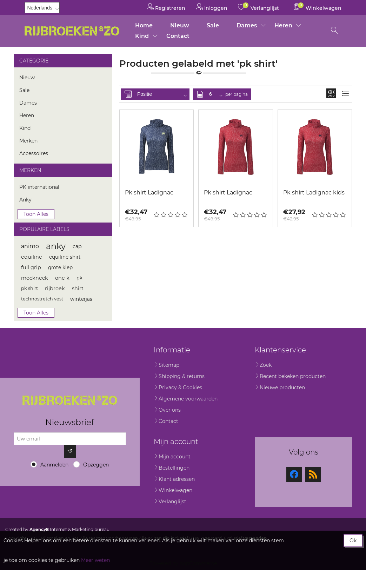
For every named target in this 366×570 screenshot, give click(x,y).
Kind (142, 36)
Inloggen (211, 7)
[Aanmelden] (70, 438)
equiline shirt (65, 257)
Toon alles (36, 214)
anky (56, 246)
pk (79, 277)
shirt (78, 288)
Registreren (166, 7)
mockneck (34, 278)
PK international (39, 187)
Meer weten (95, 560)
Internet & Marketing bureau (69, 529)
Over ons (170, 410)
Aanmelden (54, 465)
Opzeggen (96, 465)
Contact (177, 36)
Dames (247, 25)
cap (77, 246)
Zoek (266, 365)
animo (30, 246)
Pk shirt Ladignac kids (314, 192)
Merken (28, 141)
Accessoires (33, 153)
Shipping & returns (182, 376)
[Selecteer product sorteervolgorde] (162, 94)
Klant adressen (177, 479)
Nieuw (179, 25)
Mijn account (175, 456)
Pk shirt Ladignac (149, 192)
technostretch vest (42, 298)
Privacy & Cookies (180, 387)
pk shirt (29, 288)
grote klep (60, 267)
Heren (283, 25)
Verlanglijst (172, 501)
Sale (213, 25)
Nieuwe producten (282, 387)
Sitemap (169, 365)
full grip (31, 267)
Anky (25, 200)
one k (62, 278)
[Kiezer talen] (42, 7)
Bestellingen (174, 468)
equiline (31, 257)
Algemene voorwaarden (188, 399)
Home (144, 25)
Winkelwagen (175, 490)
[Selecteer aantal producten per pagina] (216, 94)
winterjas (81, 299)
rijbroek (55, 288)
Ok (353, 540)
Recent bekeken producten (293, 376)
